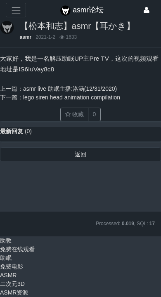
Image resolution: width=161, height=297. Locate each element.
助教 (6, 240)
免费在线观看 (17, 249)
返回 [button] (80, 154)
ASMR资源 (14, 292)
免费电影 (11, 266)
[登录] (146, 10)
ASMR (8, 275)
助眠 (6, 258)
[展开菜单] (16, 10)
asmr (25, 37)
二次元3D (12, 283)
